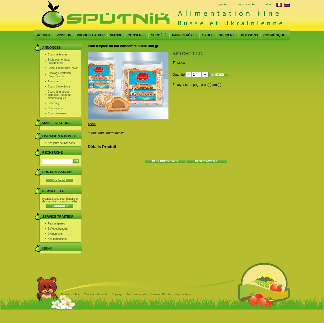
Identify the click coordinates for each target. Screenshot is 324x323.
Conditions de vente (95, 294)
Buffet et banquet (58, 228)
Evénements (55, 233)
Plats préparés (56, 223)
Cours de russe (57, 113)
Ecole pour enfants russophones (59, 61)
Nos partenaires (57, 238)
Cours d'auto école (59, 86)
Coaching (53, 103)
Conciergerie (55, 108)
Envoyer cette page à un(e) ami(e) (196, 85)
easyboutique (183, 294)
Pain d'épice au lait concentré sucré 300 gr (123, 46)
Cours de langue (57, 54)
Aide (77, 294)
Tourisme (53, 81)
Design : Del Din (161, 294)
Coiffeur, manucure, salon (63, 67)
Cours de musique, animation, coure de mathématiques (59, 95)
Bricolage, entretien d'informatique (59, 75)
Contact (65, 294)
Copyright (117, 294)
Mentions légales (137, 294)
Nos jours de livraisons (61, 143)
